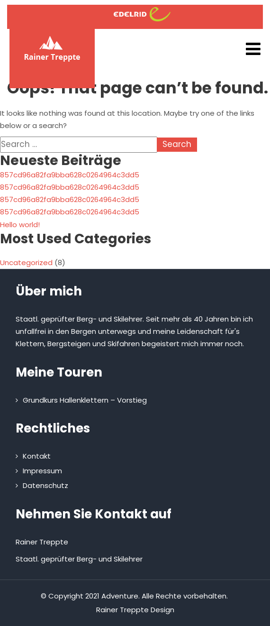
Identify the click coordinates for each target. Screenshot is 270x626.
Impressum (42, 471)
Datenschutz (45, 485)
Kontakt (37, 456)
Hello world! (20, 225)
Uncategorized (26, 262)
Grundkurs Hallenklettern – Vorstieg (85, 400)
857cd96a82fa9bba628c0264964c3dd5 (69, 175)
